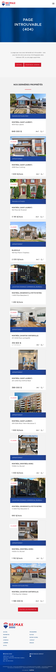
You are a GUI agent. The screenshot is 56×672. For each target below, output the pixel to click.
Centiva (31, 670)
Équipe (5, 637)
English (32, 642)
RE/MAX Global (34, 637)
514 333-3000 (9, 660)
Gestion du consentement (41, 667)
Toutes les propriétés (28, 609)
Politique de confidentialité (15, 667)
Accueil (19, 64)
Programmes (33, 631)
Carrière (5, 642)
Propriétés (6, 634)
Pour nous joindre (32, 64)
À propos (5, 640)
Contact (32, 640)
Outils (5, 645)
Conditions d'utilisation (29, 667)
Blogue (32, 634)
